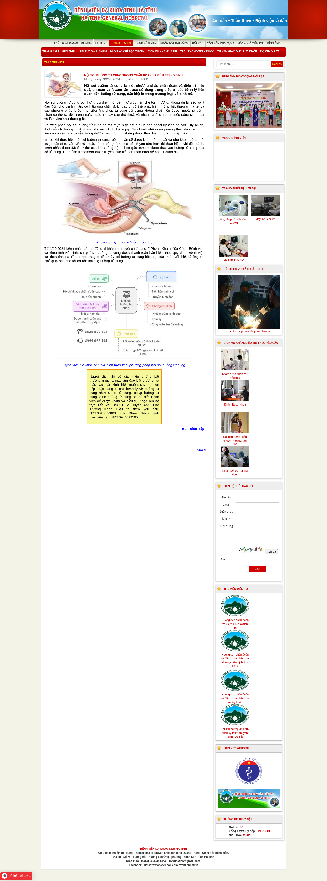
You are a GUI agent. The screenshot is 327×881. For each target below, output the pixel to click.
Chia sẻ (201, 450)
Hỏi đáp (197, 43)
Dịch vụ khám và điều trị (166, 51)
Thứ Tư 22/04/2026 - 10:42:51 (73, 43)
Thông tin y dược (201, 51)
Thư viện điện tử (236, 589)
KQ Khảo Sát (269, 51)
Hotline (114, 43)
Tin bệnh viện (54, 62)
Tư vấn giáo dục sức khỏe (237, 51)
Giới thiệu (69, 51)
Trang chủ (50, 51)
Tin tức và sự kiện (93, 51)
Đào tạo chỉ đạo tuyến (127, 51)
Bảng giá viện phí (250, 43)
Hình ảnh (273, 43)
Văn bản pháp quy (220, 43)
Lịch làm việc (147, 43)
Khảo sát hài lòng (174, 43)
